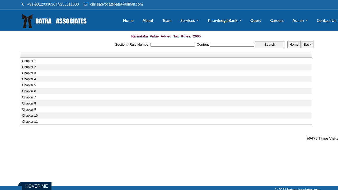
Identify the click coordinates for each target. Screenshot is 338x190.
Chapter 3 (29, 73)
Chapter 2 (29, 67)
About (148, 20)
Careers (277, 20)
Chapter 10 (30, 115)
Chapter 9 (29, 109)
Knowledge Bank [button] (223, 20)
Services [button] (188, 20)
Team (166, 20)
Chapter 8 (29, 103)
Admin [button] (299, 20)
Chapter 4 (29, 79)
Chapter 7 (29, 97)
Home (128, 20)
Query (255, 20)
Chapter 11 (30, 122)
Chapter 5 (29, 85)
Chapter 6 (29, 91)
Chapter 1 (29, 61)
